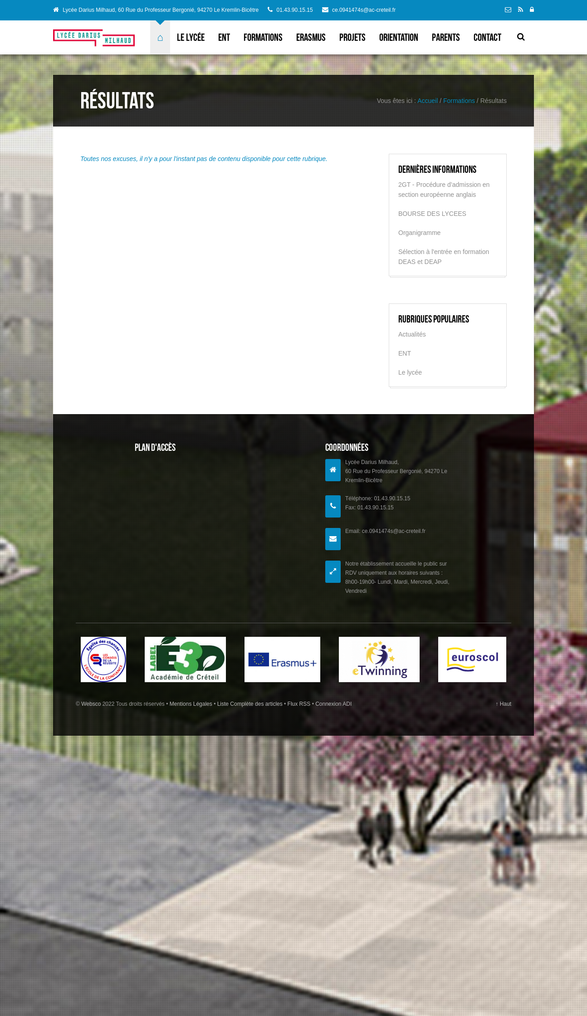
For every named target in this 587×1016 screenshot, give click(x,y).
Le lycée (191, 37)
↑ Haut (503, 704)
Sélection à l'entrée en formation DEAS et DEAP (443, 256)
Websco (91, 704)
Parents (446, 37)
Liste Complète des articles (249, 704)
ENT (224, 37)
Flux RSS (299, 704)
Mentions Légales (192, 704)
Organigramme (419, 232)
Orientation (398, 37)
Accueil (427, 100)
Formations (263, 37)
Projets (352, 37)
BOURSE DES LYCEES (432, 213)
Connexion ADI (333, 704)
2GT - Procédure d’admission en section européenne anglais (443, 189)
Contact (487, 37)
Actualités (412, 334)
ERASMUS (311, 37)
